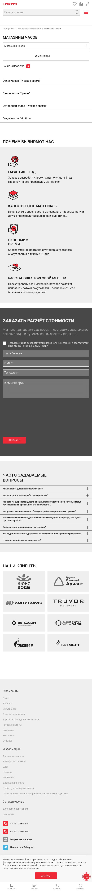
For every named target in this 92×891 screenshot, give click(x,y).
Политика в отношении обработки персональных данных (35, 793)
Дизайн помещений (14, 714)
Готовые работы (12, 724)
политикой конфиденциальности (28, 345)
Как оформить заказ (14, 761)
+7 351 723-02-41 (87, 3)
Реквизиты (9, 735)
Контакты (8, 730)
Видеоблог (9, 777)
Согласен (46, 876)
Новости (7, 772)
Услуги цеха (9, 708)
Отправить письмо (21, 839)
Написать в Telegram (22, 847)
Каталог (7, 703)
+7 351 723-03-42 (19, 831)
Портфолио (8, 29)
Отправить (14, 440)
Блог (5, 766)
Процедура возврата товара (19, 788)
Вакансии (8, 814)
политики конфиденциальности (21, 868)
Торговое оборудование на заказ (21, 719)
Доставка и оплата (13, 782)
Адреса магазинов (13, 756)
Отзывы (7, 740)
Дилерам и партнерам (15, 808)
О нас (6, 698)
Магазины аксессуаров (29, 29)
